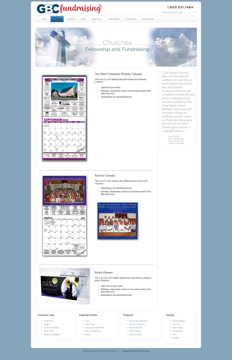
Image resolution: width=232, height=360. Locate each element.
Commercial (177, 331)
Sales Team (90, 324)
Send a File (48, 331)
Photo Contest (135, 331)
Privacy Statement (130, 351)
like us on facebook (93, 331)
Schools (175, 338)
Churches (176, 324)
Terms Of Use (144, 351)
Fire (174, 334)
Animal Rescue (178, 321)
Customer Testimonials (94, 328)
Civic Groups (177, 328)
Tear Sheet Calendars (138, 321)
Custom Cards (135, 334)
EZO (87, 321)
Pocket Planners (104, 272)
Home (87, 334)
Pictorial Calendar (105, 175)
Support (47, 324)
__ (120, 351)
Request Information (52, 334)
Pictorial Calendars (137, 324)
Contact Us (48, 321)
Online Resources (51, 328)
